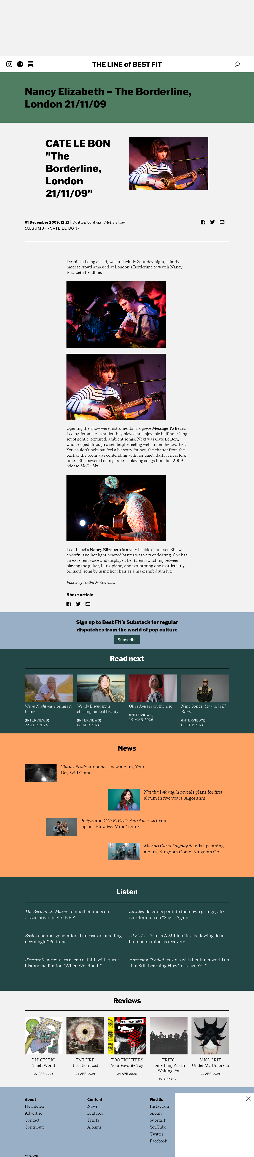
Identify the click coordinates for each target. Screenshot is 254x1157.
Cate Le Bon (78, 143)
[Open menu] (245, 64)
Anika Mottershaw (109, 222)
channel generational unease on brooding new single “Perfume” (73, 939)
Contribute (35, 1127)
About (30, 1099)
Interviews (37, 720)
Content (94, 1099)
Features (95, 1113)
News (92, 1106)
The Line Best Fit (127, 64)
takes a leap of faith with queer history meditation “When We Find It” (72, 963)
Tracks (93, 1120)
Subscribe (127, 639)
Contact (32, 1120)
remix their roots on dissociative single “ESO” (67, 915)
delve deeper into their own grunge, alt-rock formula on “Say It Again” (176, 915)
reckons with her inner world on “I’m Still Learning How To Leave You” (179, 963)
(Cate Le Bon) (63, 228)
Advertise (33, 1113)
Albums (35, 228)
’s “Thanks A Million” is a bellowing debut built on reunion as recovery (177, 939)
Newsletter (35, 1106)
